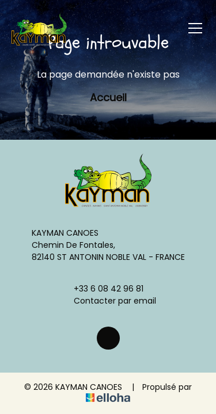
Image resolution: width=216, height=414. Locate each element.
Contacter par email (108, 300)
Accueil (108, 97)
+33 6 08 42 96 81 (101, 288)
